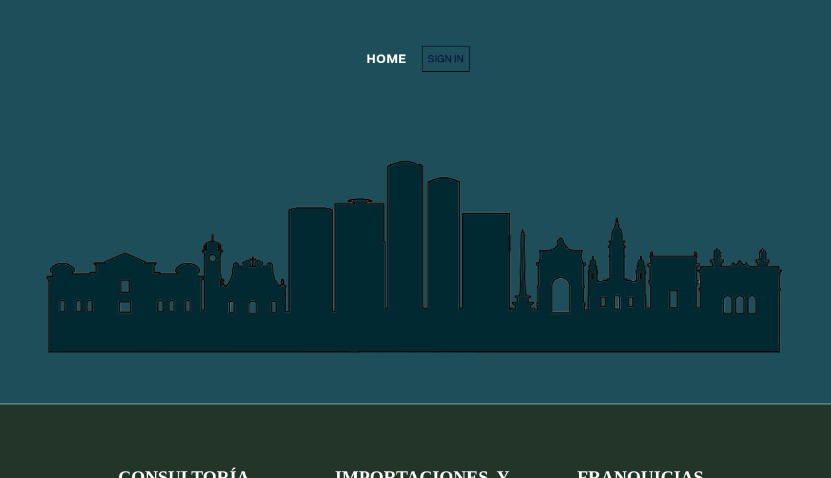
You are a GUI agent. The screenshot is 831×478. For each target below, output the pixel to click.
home (387, 58)
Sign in (446, 58)
